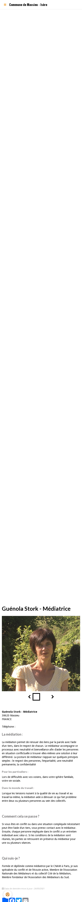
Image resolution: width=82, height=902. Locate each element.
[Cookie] (7, 894)
